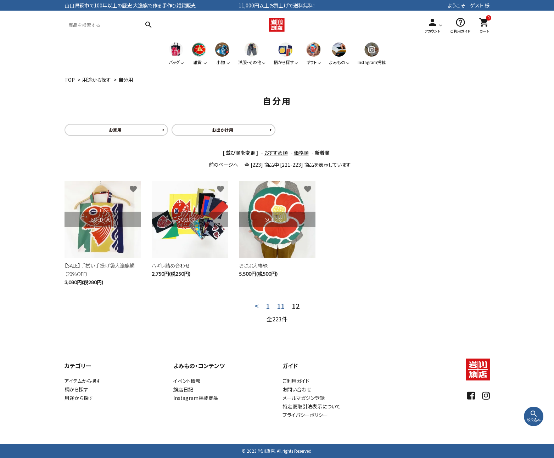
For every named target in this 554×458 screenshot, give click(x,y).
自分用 (125, 79)
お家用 (115, 130)
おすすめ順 (276, 152)
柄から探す (76, 389)
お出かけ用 (222, 130)
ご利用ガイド (295, 380)
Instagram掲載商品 (195, 397)
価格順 (301, 152)
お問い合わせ (296, 389)
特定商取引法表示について (311, 406)
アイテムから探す (83, 380)
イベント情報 (187, 380)
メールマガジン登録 (303, 397)
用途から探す (96, 79)
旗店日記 (183, 389)
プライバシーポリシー (305, 414)
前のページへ (223, 164)
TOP (70, 79)
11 (281, 305)
